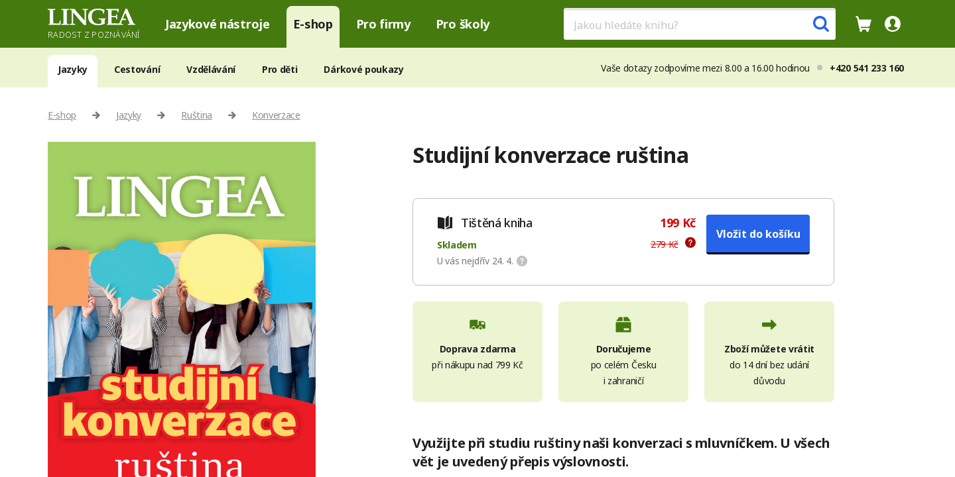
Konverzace (276, 115)
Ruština (196, 115)
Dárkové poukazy (363, 69)
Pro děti (279, 69)
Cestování (137, 69)
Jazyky (73, 69)
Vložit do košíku (758, 234)
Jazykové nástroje (217, 24)
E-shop (313, 24)
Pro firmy (383, 24)
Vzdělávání (210, 69)
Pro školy (462, 24)
